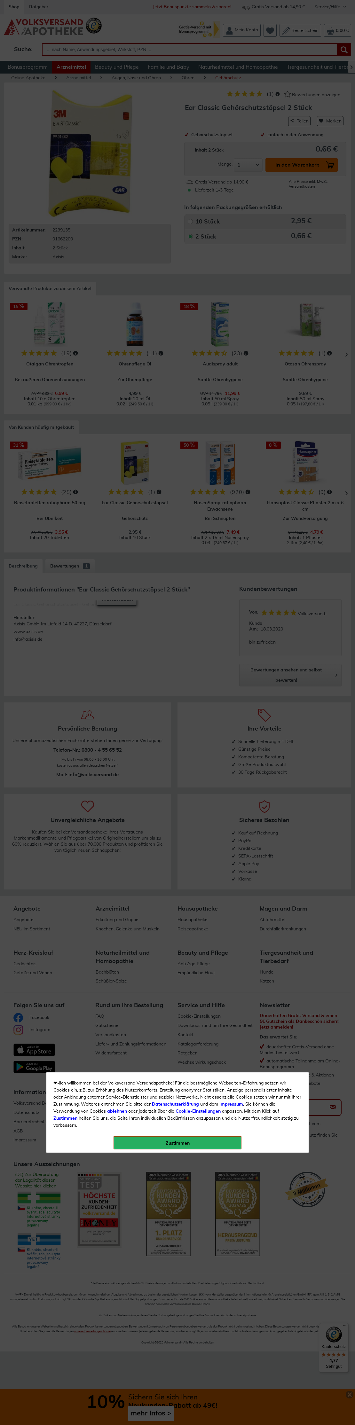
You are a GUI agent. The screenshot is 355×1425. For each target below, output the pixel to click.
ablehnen (117, 150)
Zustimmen (65, 157)
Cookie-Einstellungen (198, 150)
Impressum (231, 143)
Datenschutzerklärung (175, 143)
